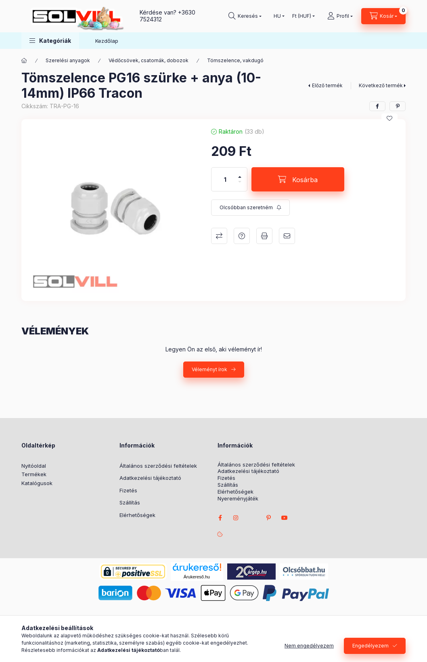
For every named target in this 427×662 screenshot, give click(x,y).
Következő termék (381, 85)
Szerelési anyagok (68, 60)
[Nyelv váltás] (277, 16)
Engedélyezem (370, 648)
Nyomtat (264, 236)
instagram (236, 518)
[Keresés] (245, 16)
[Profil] (340, 16)
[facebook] (377, 106)
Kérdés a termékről (242, 236)
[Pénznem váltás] (302, 16)
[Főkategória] (24, 60)
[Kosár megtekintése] (383, 16)
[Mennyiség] (225, 179)
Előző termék (327, 85)
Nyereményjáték (238, 499)
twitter (252, 518)
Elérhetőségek (137, 515)
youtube (284, 518)
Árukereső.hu (197, 576)
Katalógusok (36, 483)
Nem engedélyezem (309, 648)
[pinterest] (397, 106)
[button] (50, 40)
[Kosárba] (297, 179)
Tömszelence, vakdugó (235, 60)
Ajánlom (287, 236)
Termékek (33, 474)
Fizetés (128, 490)
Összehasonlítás (219, 236)
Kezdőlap (106, 41)
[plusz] (240, 173)
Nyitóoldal (33, 465)
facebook (220, 518)
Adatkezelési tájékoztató (150, 478)
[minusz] (240, 185)
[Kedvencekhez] (389, 118)
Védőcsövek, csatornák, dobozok (148, 60)
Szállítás (129, 502)
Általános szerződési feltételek (158, 465)
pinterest (268, 518)
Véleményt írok (209, 369)
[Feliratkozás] (250, 208)
